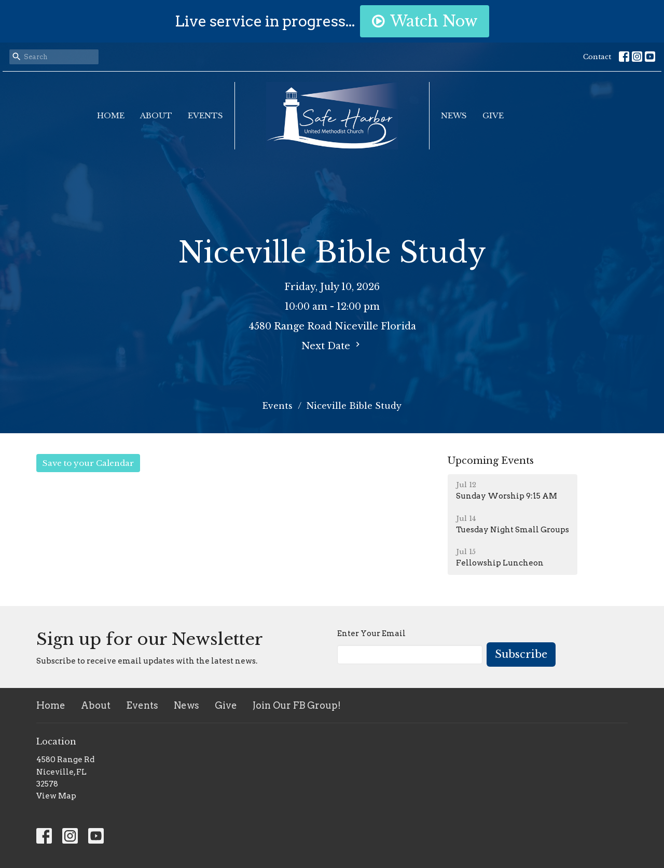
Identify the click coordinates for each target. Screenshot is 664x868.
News (454, 115)
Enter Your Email (371, 633)
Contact (597, 56)
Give (493, 115)
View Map (56, 796)
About (156, 115)
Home (111, 115)
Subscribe (521, 654)
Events (205, 115)
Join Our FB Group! (297, 705)
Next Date (332, 345)
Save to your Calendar (88, 463)
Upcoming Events (491, 460)
